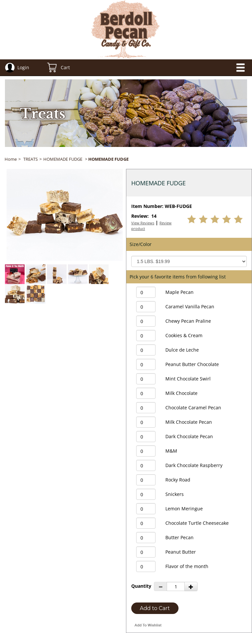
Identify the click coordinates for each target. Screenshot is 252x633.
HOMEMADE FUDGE (62, 159)
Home (11, 159)
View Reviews (142, 222)
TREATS (30, 159)
